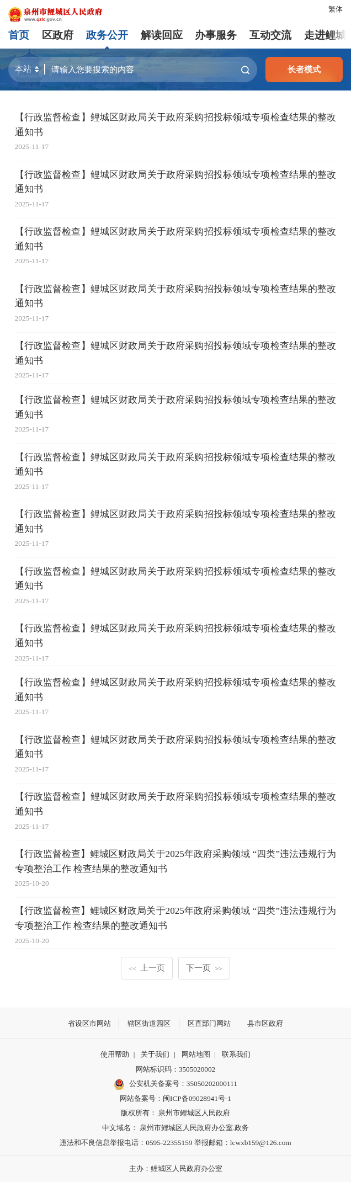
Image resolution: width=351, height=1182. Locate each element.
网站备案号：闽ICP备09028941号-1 (175, 1098)
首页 (18, 35)
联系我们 (236, 1054)
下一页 (204, 967)
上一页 (147, 967)
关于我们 (155, 1054)
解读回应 (162, 35)
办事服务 (216, 35)
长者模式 (304, 69)
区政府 (57, 35)
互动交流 (270, 35)
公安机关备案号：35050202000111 (175, 1084)
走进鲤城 (325, 35)
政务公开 (107, 35)
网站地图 (196, 1054)
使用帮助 (114, 1054)
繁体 (335, 9)
